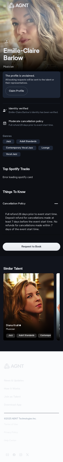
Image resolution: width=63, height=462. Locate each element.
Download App (12, 405)
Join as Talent (12, 396)
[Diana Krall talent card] (28, 306)
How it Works (12, 388)
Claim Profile (16, 91)
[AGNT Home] (19, 6)
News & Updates (14, 380)
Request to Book (31, 246)
